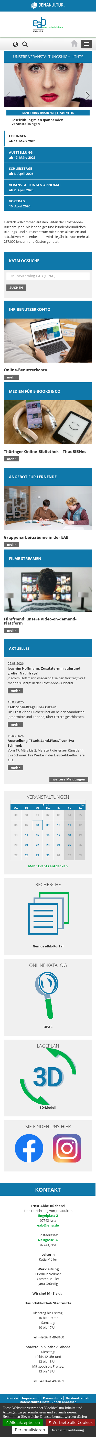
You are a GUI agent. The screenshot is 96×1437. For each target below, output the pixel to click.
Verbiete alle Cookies (70, 1422)
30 (47, 855)
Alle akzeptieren (22, 1422)
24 (58, 845)
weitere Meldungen (68, 779)
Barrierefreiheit (78, 1398)
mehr (11, 377)
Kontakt (12, 1398)
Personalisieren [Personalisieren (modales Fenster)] (30, 1430)
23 (47, 845)
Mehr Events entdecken (48, 866)
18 (69, 835)
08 (37, 825)
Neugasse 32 (48, 1240)
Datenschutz (52, 1398)
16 (47, 835)
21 (26, 845)
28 (26, 855)
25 (69, 845)
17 (58, 835)
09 (47, 825)
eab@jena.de (48, 1225)
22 (37, 845)
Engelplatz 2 (48, 1215)
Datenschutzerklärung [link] (67, 1430)
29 (37, 855)
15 (37, 835)
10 (58, 825)
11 (69, 825)
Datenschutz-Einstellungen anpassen (48, 1402)
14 (26, 835)
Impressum (30, 1398)
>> (82, 805)
